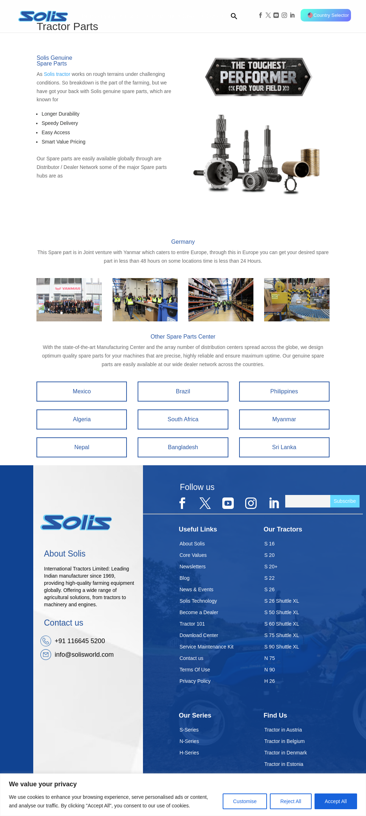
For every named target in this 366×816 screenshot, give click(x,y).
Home (86, 16)
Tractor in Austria (283, 730)
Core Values (193, 555)
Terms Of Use (194, 669)
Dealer (194, 16)
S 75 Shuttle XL (281, 635)
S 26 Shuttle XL (281, 601)
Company (108, 16)
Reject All (290, 801)
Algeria (82, 419)
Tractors (137, 16)
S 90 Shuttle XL (281, 647)
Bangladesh (183, 447)
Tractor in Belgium (284, 741)
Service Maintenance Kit (206, 647)
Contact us (191, 658)
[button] (231, 16)
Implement (166, 16)
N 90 (269, 669)
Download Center (198, 635)
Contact (214, 16)
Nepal (81, 447)
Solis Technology (198, 601)
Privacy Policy (195, 681)
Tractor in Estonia (283, 764)
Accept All (336, 801)
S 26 (269, 589)
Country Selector (328, 15)
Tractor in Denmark (285, 753)
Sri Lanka (284, 447)
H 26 (269, 681)
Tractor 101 (192, 624)
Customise (245, 801)
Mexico (82, 391)
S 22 (269, 578)
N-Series (189, 741)
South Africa (183, 419)
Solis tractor (57, 74)
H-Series (189, 753)
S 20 (269, 555)
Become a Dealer (198, 612)
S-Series (189, 730)
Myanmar (284, 419)
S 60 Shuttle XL (281, 624)
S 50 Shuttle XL (281, 612)
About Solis (192, 544)
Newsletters (192, 566)
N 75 (269, 658)
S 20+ (270, 566)
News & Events (196, 589)
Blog (184, 578)
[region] (183, 794)
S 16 (269, 544)
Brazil (183, 391)
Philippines (284, 391)
